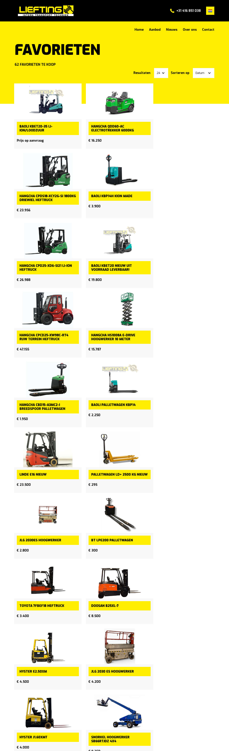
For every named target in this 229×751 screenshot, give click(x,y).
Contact (208, 30)
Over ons (190, 30)
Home (139, 30)
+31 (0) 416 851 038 (157, 708)
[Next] (209, 647)
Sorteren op (180, 73)
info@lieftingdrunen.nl (158, 714)
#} (44, 10)
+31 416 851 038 (188, 11)
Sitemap (20, 744)
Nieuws (171, 30)
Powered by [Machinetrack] (194, 744)
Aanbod (155, 30)
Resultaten (141, 73)
